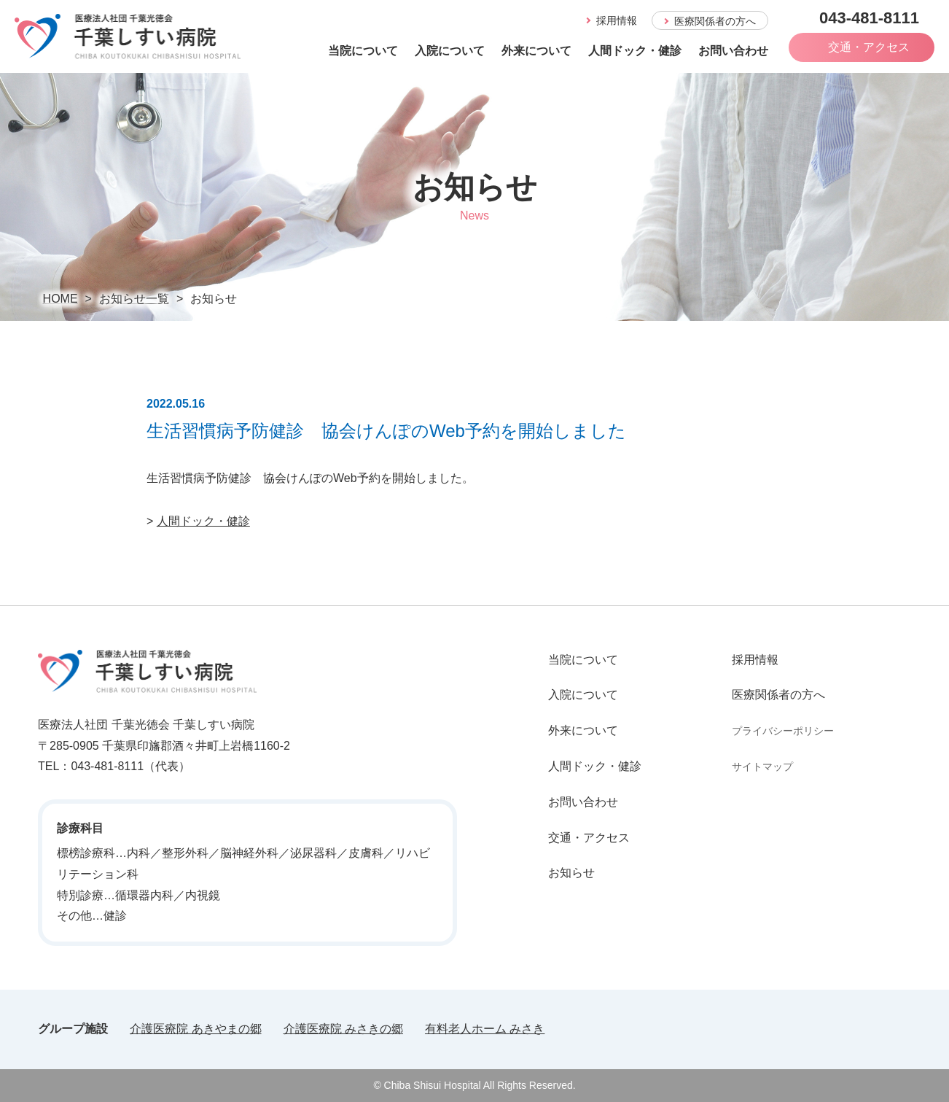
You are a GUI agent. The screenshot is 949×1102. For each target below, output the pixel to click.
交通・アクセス (589, 837)
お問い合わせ (733, 50)
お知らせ (571, 872)
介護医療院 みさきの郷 (343, 1029)
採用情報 (755, 659)
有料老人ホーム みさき (484, 1029)
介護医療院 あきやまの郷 (195, 1029)
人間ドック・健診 (635, 50)
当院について (363, 50)
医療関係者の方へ (778, 694)
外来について (536, 50)
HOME (60, 298)
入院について (450, 50)
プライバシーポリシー (783, 731)
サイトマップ (762, 766)
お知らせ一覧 (134, 298)
